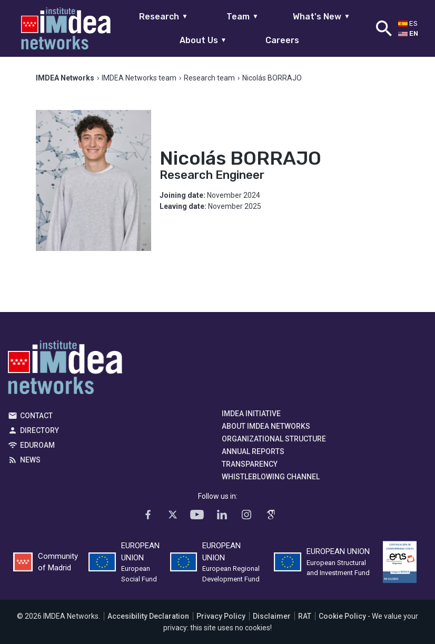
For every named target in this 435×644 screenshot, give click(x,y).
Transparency (250, 464)
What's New (321, 17)
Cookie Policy (342, 616)
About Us (203, 40)
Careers (282, 40)
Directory (39, 430)
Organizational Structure (274, 439)
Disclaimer (272, 616)
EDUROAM (37, 445)
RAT (304, 616)
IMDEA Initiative (251, 413)
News (30, 460)
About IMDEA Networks (266, 426)
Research (163, 17)
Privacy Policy (220, 616)
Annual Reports (253, 451)
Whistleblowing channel (271, 476)
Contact (36, 415)
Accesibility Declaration (148, 616)
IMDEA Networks (65, 369)
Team (242, 17)
